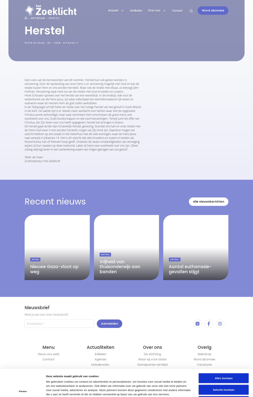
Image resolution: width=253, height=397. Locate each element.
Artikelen (136, 10)
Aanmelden (109, 324)
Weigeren (223, 373)
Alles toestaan (224, 350)
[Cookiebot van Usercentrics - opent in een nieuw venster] (22, 390)
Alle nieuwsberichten (208, 202)
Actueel (116, 10)
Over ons (157, 10)
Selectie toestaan (224, 362)
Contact (177, 10)
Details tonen (189, 390)
